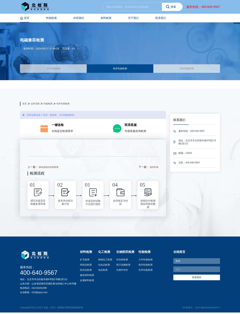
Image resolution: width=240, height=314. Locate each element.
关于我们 (133, 18)
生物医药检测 (125, 253)
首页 (24, 18)
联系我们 (160, 18)
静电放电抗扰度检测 (48, 169)
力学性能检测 (53, 69)
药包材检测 (122, 261)
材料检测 (106, 18)
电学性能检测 (120, 69)
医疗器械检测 (123, 266)
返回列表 (154, 169)
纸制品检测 (86, 266)
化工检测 (104, 253)
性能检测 (51, 18)
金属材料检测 (87, 282)
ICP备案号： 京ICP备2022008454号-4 (200, 309)
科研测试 (78, 18)
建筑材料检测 (87, 276)
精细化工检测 (105, 261)
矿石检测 (84, 261)
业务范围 (35, 105)
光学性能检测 (187, 69)
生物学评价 (122, 271)
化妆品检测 (104, 266)
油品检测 (103, 271)
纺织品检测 (86, 271)
